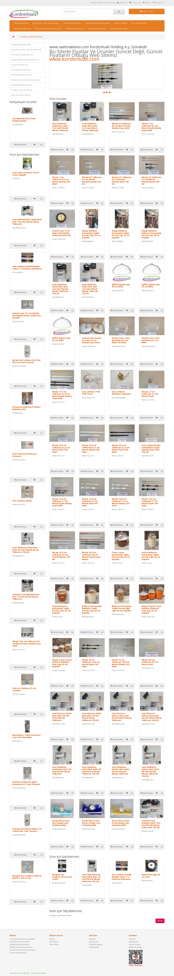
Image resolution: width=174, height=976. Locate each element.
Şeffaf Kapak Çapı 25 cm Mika (151, 285)
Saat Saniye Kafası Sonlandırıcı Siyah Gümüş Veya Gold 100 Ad (151, 448)
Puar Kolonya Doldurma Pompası (24, 454)
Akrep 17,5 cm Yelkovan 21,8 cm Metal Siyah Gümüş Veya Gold (62, 395)
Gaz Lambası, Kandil (139, 23)
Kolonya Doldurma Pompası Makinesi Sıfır (26, 408)
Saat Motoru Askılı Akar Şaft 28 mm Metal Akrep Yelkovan (61, 716)
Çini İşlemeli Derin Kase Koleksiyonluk (24, 119)
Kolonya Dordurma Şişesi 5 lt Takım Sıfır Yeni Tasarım (27, 829)
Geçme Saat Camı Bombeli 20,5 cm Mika (150, 340)
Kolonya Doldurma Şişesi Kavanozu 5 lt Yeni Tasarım (26, 783)
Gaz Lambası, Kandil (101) (21, 70)
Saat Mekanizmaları (21, 23)
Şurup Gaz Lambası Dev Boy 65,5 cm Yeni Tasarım (26, 361)
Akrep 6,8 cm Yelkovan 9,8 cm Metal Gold (150, 662)
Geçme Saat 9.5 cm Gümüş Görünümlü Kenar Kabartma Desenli (26, 315)
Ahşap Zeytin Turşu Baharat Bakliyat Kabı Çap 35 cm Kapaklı (151, 609)
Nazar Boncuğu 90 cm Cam (151, 875)
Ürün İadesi (53, 942)
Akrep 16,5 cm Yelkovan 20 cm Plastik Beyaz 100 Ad (61, 556)
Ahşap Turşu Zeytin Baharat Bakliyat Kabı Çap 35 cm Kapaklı (62, 663)
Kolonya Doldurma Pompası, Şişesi (48, 28)
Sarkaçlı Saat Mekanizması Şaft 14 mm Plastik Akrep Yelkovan (25, 596)
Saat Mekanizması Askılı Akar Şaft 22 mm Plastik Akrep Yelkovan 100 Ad (91, 878)
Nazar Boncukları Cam (22, 28)
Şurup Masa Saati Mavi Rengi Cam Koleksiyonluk (61, 822)
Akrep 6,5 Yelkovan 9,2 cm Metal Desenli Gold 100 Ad (121, 180)
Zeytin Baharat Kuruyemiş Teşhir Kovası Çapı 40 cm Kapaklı (151, 556)
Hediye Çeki (93, 942)
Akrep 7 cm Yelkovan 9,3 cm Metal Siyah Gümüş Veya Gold (151, 127)
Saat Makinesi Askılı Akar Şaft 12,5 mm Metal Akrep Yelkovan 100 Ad (90, 289)
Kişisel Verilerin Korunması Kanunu (23, 950)
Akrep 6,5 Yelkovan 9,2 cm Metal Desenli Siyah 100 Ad (151, 180)
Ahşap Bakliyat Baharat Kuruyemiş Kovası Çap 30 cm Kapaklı (151, 234)
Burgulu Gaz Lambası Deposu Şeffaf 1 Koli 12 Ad (27, 876)
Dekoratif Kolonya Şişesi (75, 28)
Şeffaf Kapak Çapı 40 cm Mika (121, 285)
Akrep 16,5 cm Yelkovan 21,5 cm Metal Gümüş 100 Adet (91, 448)
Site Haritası (53, 944)
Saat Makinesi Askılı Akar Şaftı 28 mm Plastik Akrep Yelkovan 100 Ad (25, 549)
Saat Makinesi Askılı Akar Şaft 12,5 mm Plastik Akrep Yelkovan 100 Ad (60, 289)
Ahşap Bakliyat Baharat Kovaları (97, 23)
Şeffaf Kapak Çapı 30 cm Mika (61, 339)
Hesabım (132, 939)
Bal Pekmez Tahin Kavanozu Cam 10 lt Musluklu (26, 736)
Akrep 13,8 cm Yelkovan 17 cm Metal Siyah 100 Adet (150, 502)
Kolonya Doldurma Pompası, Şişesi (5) (26, 80)
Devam (160, 921)
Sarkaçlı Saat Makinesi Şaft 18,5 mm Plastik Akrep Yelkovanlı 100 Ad (151, 824)
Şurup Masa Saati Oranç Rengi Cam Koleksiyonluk (120, 822)
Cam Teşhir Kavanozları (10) (22, 55)
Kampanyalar (94, 947)
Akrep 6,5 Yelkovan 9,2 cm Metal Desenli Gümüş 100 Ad (92, 180)
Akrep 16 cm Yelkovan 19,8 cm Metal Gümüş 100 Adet (120, 663)
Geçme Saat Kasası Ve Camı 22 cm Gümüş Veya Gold (91, 340)
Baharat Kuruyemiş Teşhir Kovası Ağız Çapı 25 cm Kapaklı (121, 608)
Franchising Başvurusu (18, 952)
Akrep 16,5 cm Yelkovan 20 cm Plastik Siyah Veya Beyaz (91, 556)
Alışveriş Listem (135, 944)
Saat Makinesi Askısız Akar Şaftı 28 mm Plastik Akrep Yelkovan (120, 770)
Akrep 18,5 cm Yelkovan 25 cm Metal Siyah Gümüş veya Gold (26, 643)
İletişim (52, 939)
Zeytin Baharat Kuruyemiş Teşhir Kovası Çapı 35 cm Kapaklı (61, 609)
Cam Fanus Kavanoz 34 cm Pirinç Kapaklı (25, 173)
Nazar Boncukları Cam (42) (21, 75)
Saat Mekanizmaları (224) (20, 44)
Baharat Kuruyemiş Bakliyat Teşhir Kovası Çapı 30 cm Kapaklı (91, 609)
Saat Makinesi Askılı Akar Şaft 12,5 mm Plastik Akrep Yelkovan (60, 127)
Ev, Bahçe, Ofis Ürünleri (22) (21, 90)
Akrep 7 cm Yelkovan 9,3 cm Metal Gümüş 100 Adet (61, 180)
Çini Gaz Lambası (120, 23)
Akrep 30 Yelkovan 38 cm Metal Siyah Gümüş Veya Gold (121, 125)
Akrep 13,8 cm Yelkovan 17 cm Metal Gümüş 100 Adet (120, 502)
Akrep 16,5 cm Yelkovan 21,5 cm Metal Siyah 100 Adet (120, 448)
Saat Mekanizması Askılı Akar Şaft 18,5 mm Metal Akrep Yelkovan (27, 221)
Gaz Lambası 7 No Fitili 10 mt (91, 392)
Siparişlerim (133, 942)
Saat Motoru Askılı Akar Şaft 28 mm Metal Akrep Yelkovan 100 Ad (91, 716)
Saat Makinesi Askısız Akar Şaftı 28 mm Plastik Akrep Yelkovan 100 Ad (150, 771)
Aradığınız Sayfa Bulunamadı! (31, 37)
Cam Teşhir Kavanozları (72, 23)
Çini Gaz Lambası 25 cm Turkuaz (24, 689)
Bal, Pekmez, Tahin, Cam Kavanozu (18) (26, 50)
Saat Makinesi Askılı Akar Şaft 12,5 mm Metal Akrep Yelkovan (90, 127)
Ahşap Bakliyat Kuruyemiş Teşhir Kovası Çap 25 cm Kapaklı (121, 234)
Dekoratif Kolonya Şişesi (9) (21, 85)
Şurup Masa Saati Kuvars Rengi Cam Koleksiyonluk (91, 822)
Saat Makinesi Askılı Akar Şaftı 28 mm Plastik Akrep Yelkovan (61, 770)
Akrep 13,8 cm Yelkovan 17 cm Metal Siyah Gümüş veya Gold (62, 502)
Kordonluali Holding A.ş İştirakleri (22, 939)
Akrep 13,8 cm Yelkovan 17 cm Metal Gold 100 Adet (90, 502)
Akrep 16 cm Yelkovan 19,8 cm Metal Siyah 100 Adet (91, 663)
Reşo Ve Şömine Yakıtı (119, 28)
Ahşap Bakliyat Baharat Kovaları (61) (25, 60)
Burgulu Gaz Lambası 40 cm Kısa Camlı (62, 876)
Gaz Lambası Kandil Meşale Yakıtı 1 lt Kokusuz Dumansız (27, 267)
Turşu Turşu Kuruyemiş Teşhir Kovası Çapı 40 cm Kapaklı (121, 556)
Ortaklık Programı (96, 944)
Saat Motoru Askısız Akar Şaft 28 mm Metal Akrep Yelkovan (122, 716)
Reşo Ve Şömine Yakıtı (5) (20, 95)
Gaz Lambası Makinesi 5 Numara (121, 392)
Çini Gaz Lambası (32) (19, 65)
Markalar (92, 939)
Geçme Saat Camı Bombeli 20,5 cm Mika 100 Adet (121, 340)
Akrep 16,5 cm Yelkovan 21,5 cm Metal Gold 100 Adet (61, 448)
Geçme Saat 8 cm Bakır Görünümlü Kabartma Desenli (61, 233)
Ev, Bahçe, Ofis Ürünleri (97, 28)
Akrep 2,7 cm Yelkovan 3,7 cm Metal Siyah (150, 393)
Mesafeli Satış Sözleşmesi (19, 944)
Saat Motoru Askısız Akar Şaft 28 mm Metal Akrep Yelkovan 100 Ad (152, 716)
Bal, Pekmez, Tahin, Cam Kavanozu (46, 23)
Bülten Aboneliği (135, 947)
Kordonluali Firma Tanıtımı (20, 942)
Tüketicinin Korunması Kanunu (21, 947)
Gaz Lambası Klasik (22, 500)
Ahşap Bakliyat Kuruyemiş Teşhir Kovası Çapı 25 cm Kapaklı (91, 234)
